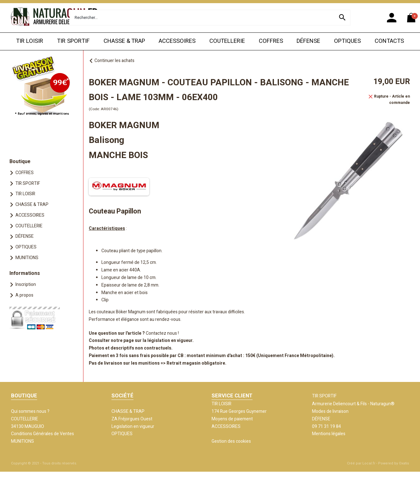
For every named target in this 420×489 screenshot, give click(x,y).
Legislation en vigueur (132, 426)
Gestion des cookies (231, 441)
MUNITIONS (26, 257)
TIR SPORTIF (73, 41)
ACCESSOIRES (177, 41)
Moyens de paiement (232, 419)
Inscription (25, 284)
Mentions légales (328, 433)
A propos (24, 295)
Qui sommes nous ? (30, 411)
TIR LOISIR (29, 41)
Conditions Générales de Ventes (42, 433)
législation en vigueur (169, 340)
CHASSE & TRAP (124, 41)
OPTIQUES (347, 41)
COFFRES (271, 41)
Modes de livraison (330, 411)
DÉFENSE (308, 41)
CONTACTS (389, 41)
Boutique (20, 161)
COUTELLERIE (227, 41)
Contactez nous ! (162, 333)
